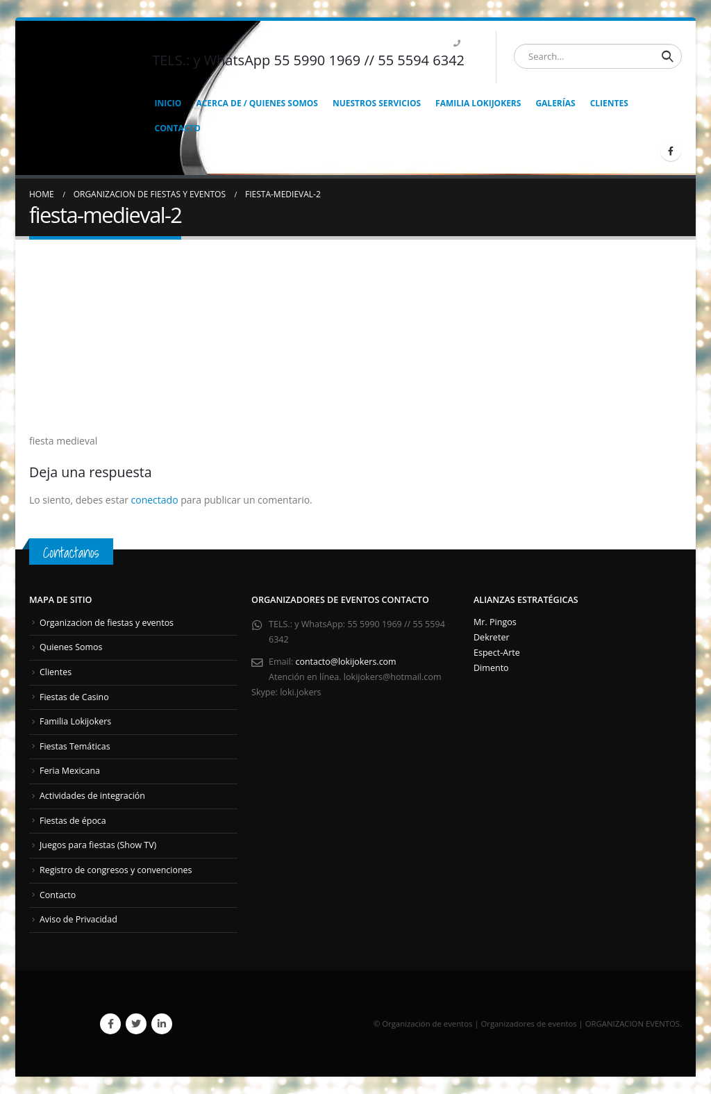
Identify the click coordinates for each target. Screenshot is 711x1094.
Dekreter (492, 637)
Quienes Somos (71, 647)
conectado (154, 499)
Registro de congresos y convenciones (117, 870)
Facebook (110, 1023)
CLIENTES (609, 103)
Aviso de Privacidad (79, 919)
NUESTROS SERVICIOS (377, 103)
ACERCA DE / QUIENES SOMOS (257, 103)
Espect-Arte (497, 652)
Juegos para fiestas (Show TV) (99, 845)
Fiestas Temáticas (75, 746)
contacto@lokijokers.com (347, 662)
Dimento (491, 668)
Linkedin (161, 1023)
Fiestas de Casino (75, 696)
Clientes (56, 672)
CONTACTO (178, 128)
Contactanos (71, 552)
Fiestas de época (73, 821)
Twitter (136, 1023)
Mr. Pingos (495, 622)
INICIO (168, 103)
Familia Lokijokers (76, 721)
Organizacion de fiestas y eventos (107, 623)
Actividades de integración (93, 796)
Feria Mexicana (70, 771)
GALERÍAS (555, 103)
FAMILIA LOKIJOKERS (478, 103)
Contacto (58, 894)
